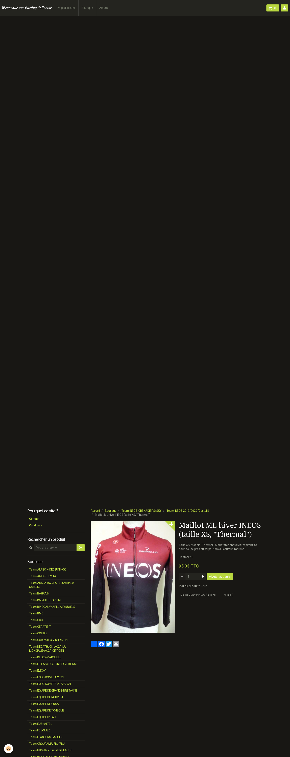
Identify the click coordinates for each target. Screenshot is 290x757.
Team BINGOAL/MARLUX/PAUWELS (52, 606)
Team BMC (36, 613)
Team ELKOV (37, 670)
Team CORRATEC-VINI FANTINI (48, 640)
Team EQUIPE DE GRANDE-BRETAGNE (53, 690)
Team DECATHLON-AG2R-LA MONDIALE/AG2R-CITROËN (47, 648)
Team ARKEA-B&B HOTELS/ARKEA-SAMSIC (52, 584)
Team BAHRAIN (39, 593)
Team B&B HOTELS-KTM (45, 600)
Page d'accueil (66, 7)
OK (80, 547)
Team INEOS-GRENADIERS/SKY (141, 510)
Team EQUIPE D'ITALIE (43, 717)
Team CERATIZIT (40, 626)
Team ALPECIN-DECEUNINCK (47, 569)
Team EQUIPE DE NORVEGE (46, 697)
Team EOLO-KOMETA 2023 (46, 677)
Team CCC (36, 620)
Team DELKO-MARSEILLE (45, 657)
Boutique (87, 7)
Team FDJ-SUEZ (39, 730)
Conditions (36, 525)
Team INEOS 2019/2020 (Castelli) (188, 510)
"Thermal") (227, 594)
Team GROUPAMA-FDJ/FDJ (47, 743)
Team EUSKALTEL (40, 723)
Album (103, 7)
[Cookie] (8, 748)
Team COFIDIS (38, 633)
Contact (34, 518)
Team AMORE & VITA (42, 576)
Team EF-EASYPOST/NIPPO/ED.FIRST (53, 664)
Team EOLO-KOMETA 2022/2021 (50, 684)
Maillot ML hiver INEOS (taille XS (197, 594)
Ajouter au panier (220, 576)
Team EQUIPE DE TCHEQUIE (46, 710)
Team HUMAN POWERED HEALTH (50, 750)
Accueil (95, 510)
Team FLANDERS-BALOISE (46, 737)
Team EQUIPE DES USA (44, 703)
